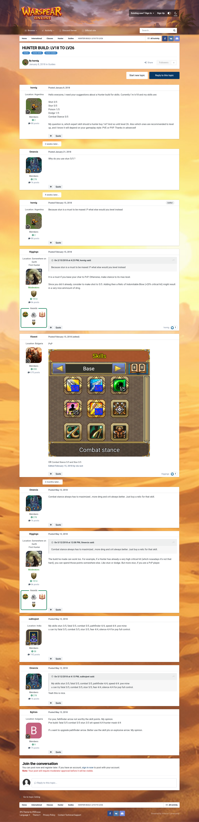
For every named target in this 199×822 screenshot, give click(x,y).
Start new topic (134, 77)
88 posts (36, 126)
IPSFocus (39, 814)
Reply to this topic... (49, 785)
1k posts (36, 185)
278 (37, 181)
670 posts (36, 375)
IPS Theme (27, 814)
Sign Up (158, 14)
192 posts (36, 657)
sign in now (92, 770)
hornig (39, 63)
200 (37, 371)
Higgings (36, 254)
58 (36, 653)
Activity (49, 32)
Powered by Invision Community (163, 816)
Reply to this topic (162, 77)
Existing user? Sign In (140, 14)
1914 (36, 301)
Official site (90, 32)
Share (146, 65)
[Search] (148, 32)
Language (27, 817)
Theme (39, 817)
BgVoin (36, 714)
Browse (31, 32)
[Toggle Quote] (55, 263)
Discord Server (69, 32)
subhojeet (36, 621)
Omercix (36, 154)
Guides (55, 66)
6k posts (36, 304)
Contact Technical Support (71, 817)
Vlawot (36, 339)
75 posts (36, 750)
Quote (61, 138)
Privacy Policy (51, 817)
